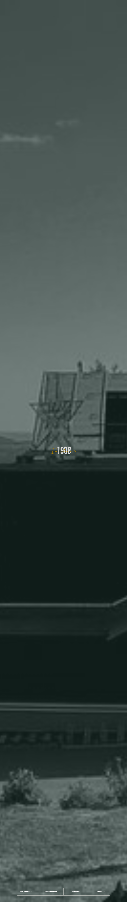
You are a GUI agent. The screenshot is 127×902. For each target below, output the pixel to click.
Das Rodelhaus (26, 891)
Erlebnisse (76, 891)
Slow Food (101, 891)
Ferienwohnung (51, 891)
